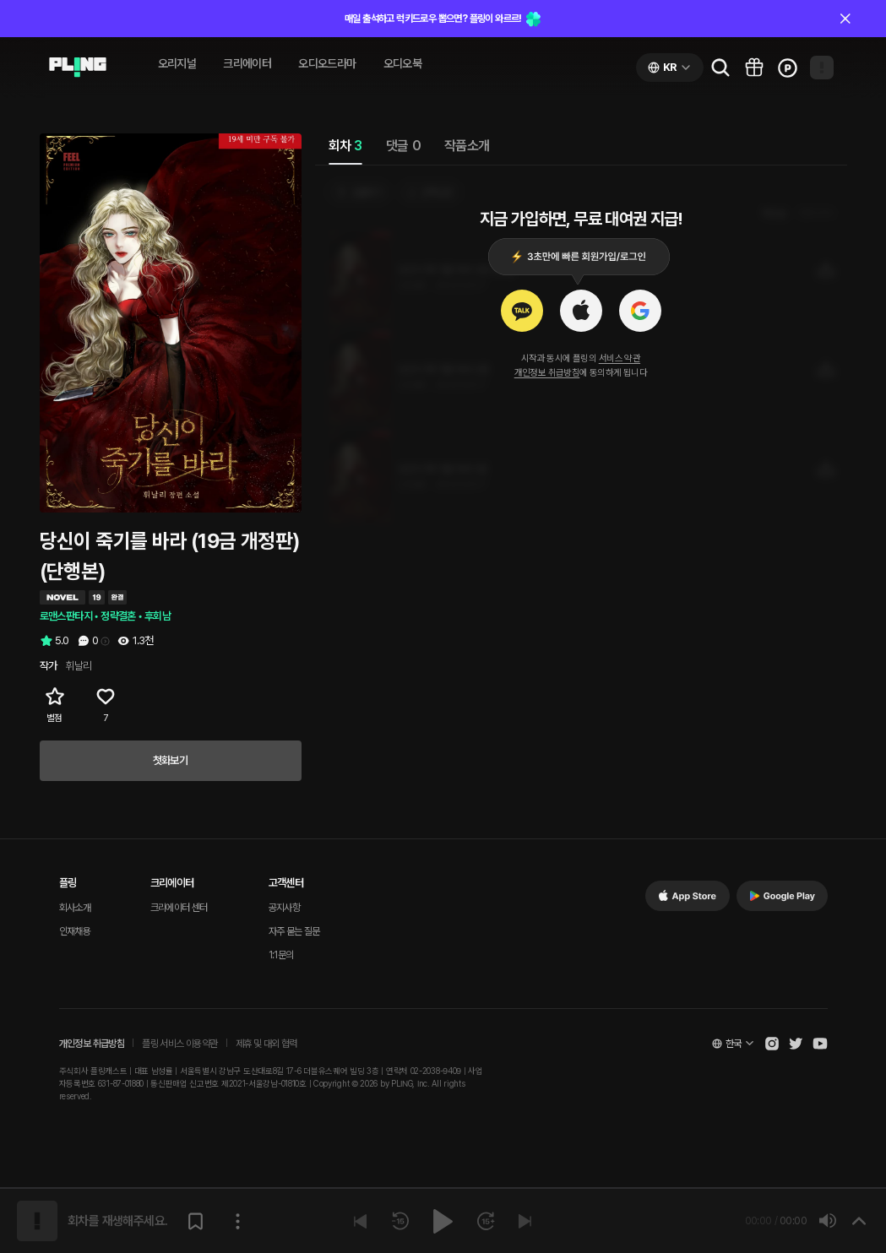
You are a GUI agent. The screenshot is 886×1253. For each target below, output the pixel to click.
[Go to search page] (720, 67)
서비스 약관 (619, 358)
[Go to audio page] (77, 67)
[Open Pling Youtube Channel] (820, 1043)
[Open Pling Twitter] (795, 1043)
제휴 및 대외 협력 (266, 1044)
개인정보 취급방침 (547, 372)
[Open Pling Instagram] (772, 1043)
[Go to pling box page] (754, 67)
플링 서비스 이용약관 (179, 1044)
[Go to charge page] (788, 67)
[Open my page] (822, 67)
